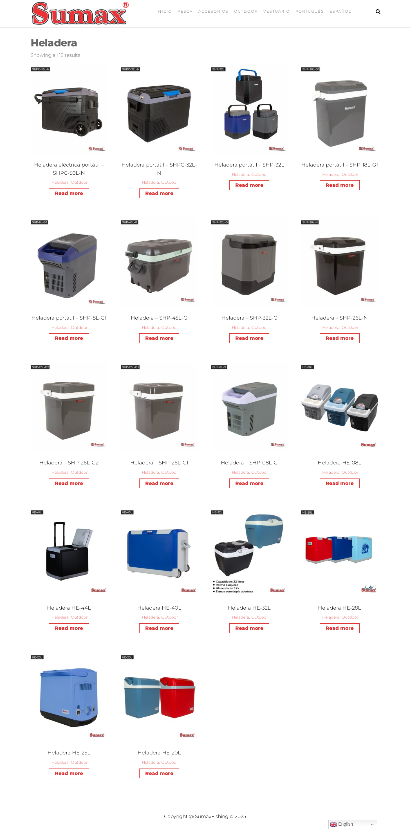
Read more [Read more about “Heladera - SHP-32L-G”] (249, 338)
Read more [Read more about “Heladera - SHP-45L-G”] (159, 338)
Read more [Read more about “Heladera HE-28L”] (340, 628)
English (341, 824)
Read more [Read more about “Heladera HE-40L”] (159, 628)
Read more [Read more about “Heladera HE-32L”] (249, 628)
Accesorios (213, 11)
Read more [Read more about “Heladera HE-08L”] (340, 483)
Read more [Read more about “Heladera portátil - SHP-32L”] (249, 185)
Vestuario (276, 11)
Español (340, 11)
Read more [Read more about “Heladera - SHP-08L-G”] (249, 483)
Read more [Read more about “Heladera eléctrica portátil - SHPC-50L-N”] (69, 193)
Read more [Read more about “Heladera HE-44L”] (69, 628)
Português (309, 11)
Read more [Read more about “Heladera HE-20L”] (159, 773)
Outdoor (246, 11)
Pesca (185, 11)
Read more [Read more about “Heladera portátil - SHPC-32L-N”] (159, 193)
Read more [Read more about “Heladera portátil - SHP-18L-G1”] (340, 185)
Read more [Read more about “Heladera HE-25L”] (69, 773)
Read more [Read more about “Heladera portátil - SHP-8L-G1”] (69, 338)
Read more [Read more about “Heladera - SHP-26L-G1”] (159, 483)
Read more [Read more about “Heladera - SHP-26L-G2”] (69, 483)
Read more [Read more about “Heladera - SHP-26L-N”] (340, 338)
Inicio (164, 11)
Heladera (60, 182)
